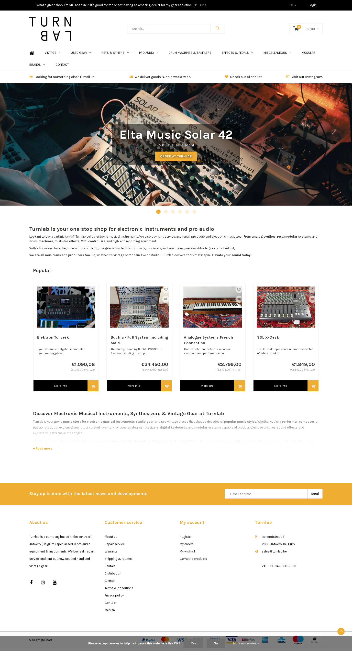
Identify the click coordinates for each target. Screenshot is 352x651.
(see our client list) (222, 251)
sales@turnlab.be (274, 554)
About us (111, 539)
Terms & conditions (119, 590)
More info (60, 388)
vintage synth (63, 239)
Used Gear (81, 55)
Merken (110, 612)
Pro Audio (148, 55)
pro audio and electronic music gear (216, 239)
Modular (308, 55)
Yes (193, 643)
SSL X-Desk (268, 340)
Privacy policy (114, 598)
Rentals (110, 568)
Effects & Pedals (237, 55)
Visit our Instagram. (304, 79)
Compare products (193, 561)
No (216, 643)
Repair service (115, 546)
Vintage (52, 55)
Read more (42, 451)
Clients (110, 583)
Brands (37, 67)
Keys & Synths (115, 55)
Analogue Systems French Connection (208, 343)
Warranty (111, 554)
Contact (62, 67)
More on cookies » (246, 643)
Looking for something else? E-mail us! (62, 79)
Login (313, 5)
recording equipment (141, 244)
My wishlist (187, 554)
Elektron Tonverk (53, 340)
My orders (187, 546)
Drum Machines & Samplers (190, 55)
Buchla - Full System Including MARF (139, 343)
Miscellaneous (277, 55)
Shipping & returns (118, 561)
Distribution (113, 576)
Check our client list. (243, 79)
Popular (42, 273)
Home (31, 56)
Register (186, 539)
